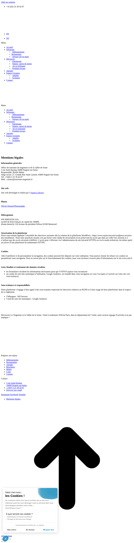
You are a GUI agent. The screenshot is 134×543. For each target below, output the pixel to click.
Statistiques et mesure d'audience (19, 517)
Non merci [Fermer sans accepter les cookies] (11, 530)
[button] (67, 43)
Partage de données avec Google (19, 519)
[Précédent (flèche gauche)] (2, 541)
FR (7, 34)
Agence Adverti (37, 193)
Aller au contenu (8, 2)
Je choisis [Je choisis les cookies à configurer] (30, 530)
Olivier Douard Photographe (13, 206)
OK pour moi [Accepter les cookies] (48, 530)
